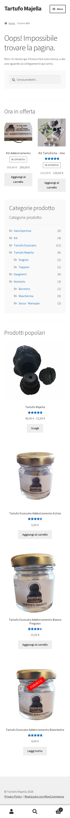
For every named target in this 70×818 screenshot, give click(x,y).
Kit (16, 238)
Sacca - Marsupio (29, 303)
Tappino (24, 267)
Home (12, 23)
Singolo (24, 260)
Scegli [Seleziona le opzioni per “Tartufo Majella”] (35, 428)
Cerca (35, 811)
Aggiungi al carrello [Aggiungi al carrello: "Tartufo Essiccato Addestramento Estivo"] (35, 534)
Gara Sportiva (22, 231)
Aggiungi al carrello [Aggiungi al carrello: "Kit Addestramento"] (18, 179)
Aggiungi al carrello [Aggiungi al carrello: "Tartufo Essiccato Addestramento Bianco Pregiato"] (35, 644)
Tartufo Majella (22, 8)
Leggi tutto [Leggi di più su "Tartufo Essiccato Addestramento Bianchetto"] (35, 751)
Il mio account (11, 811)
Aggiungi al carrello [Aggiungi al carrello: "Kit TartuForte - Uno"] (51, 185)
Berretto (24, 289)
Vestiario (19, 281)
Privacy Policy (13, 796)
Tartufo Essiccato (25, 245)
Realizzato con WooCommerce (44, 796)
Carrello (55, 809)
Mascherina (26, 296)
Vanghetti (20, 274)
